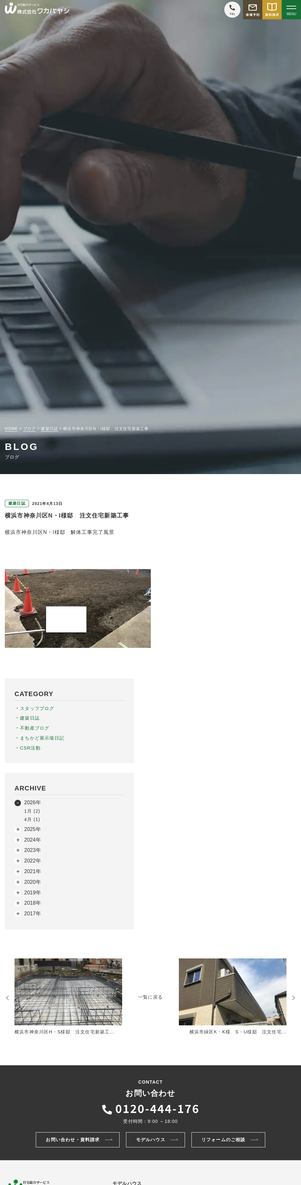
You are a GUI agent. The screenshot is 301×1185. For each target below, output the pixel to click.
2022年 (32, 860)
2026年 (32, 802)
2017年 (32, 913)
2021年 (32, 871)
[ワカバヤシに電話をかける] (232, 10)
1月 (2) (32, 811)
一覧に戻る (150, 997)
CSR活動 (30, 748)
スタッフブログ (37, 708)
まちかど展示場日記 (42, 738)
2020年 (32, 882)
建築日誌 (30, 718)
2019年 (32, 892)
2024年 (32, 840)
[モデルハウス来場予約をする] (252, 9)
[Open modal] (291, 9)
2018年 (32, 903)
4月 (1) (32, 819)
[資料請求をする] (272, 9)
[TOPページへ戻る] (37, 9)
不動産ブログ (34, 728)
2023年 (32, 850)
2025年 (32, 829)
